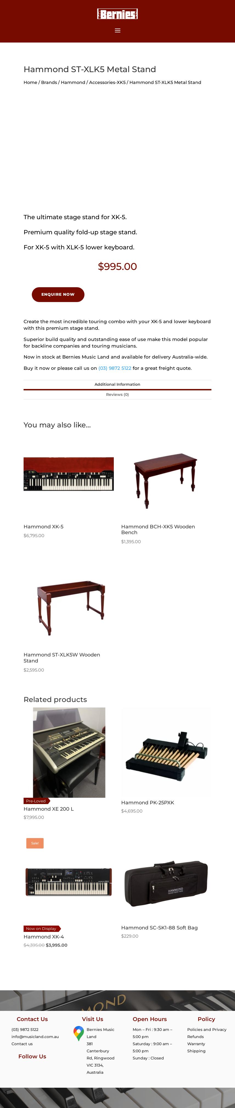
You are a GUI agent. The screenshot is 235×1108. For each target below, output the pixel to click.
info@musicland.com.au (34, 1036)
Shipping (196, 1050)
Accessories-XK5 (107, 82)
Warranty (196, 1043)
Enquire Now (58, 294)
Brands (49, 82)
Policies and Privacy (206, 1029)
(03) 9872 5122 (114, 368)
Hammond (73, 82)
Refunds (195, 1036)
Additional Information (117, 384)
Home (30, 82)
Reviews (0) (117, 394)
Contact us (21, 1043)
